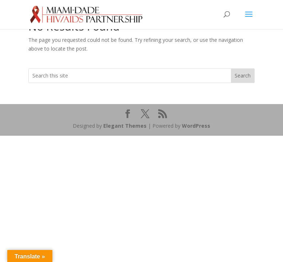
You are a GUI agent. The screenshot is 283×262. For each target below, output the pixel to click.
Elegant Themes (125, 125)
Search (243, 75)
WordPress (196, 125)
